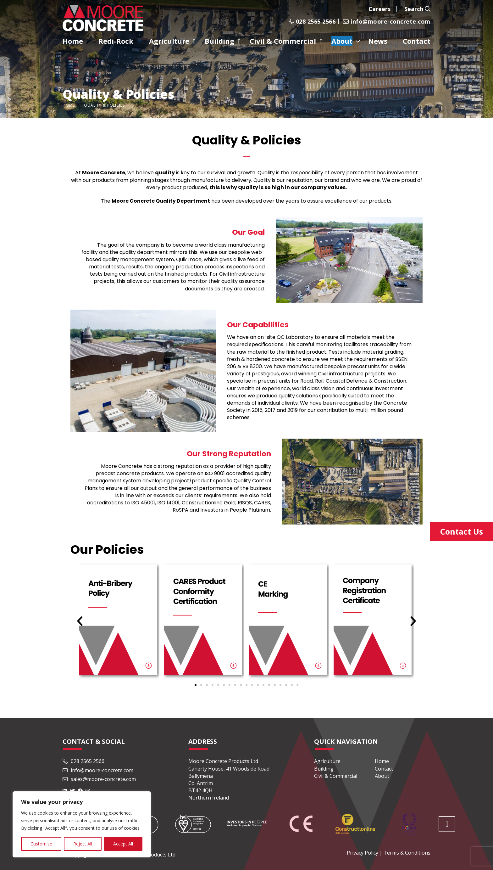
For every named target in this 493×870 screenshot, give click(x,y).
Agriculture (327, 761)
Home (69, 105)
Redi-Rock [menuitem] (115, 41)
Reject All (82, 844)
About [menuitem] (341, 41)
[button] (196, 685)
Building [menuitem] (219, 41)
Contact (384, 768)
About (382, 775)
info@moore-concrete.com (386, 21)
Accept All (123, 844)
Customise (41, 844)
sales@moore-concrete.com (99, 779)
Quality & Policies (104, 105)
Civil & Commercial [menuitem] (283, 41)
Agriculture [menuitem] (169, 41)
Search (417, 9)
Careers (379, 9)
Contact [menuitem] (416, 41)
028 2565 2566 (312, 21)
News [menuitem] (377, 41)
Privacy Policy (362, 852)
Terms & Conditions (407, 852)
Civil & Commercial (335, 775)
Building (324, 768)
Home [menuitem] (73, 41)
